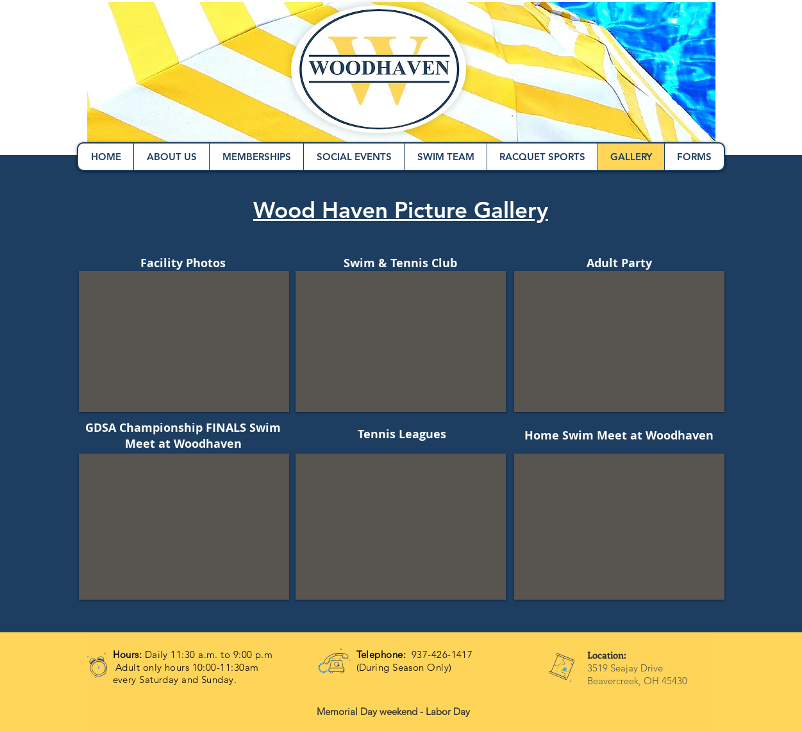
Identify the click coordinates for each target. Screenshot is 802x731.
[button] (184, 341)
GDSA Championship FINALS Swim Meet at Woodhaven (183, 436)
